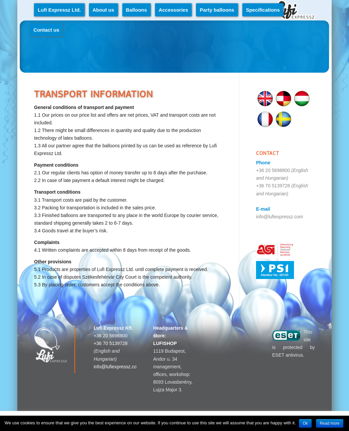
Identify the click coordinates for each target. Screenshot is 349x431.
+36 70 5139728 (273, 185)
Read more (329, 423)
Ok (305, 423)
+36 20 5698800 (273, 170)
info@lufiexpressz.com (279, 216)
